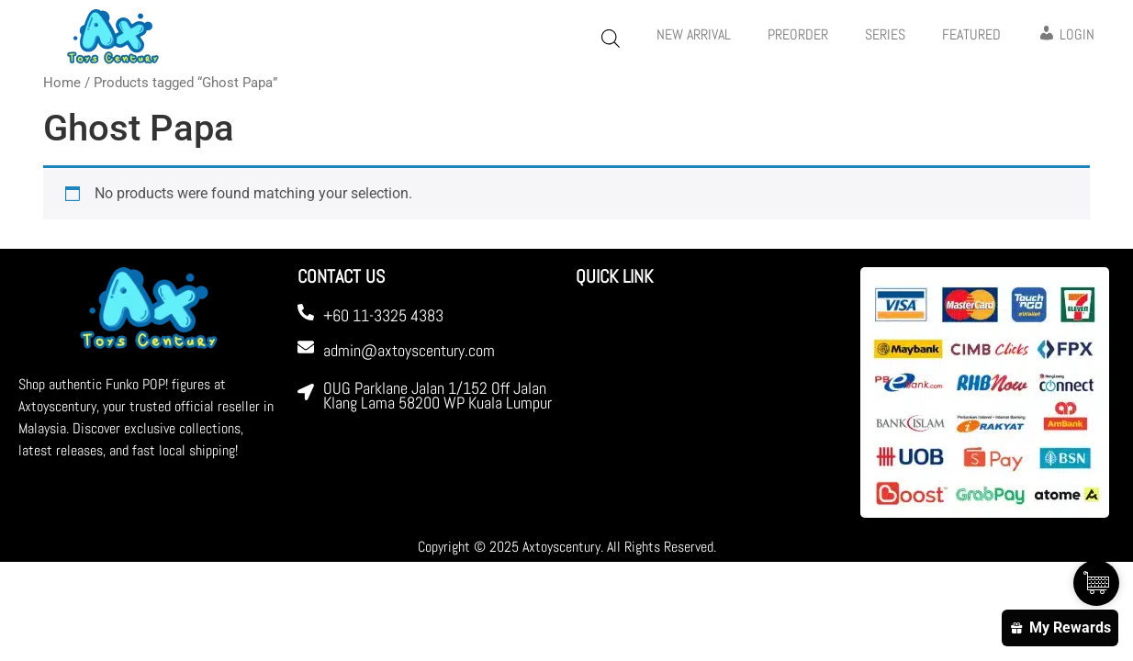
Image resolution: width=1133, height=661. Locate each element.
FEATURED (971, 34)
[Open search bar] (610, 38)
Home (62, 82)
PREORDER (798, 34)
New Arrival (693, 34)
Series (885, 34)
